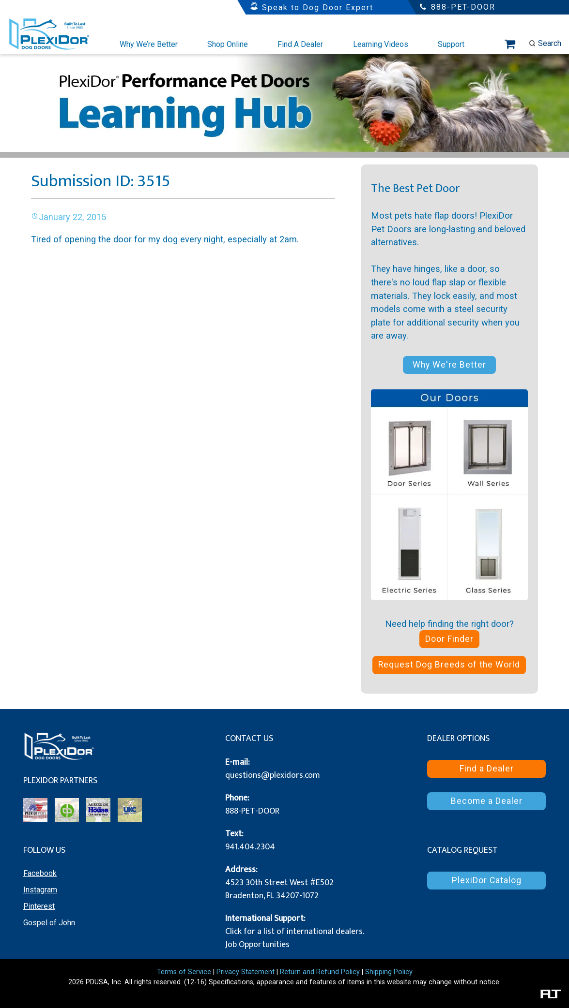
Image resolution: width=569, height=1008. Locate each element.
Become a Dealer (487, 801)
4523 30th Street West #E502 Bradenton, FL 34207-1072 (279, 889)
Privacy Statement (245, 972)
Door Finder (449, 639)
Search (545, 43)
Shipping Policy (389, 972)
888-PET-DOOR (252, 811)
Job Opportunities (257, 944)
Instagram (40, 889)
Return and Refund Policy (320, 972)
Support (451, 44)
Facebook (40, 873)
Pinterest (39, 906)
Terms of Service (184, 972)
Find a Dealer (487, 768)
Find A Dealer (300, 44)
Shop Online (227, 44)
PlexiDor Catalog (487, 880)
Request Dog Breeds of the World (449, 664)
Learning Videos (380, 44)
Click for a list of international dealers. (294, 931)
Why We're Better (449, 365)
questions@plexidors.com (272, 775)
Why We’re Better (149, 44)
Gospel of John (49, 922)
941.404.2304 (250, 847)
